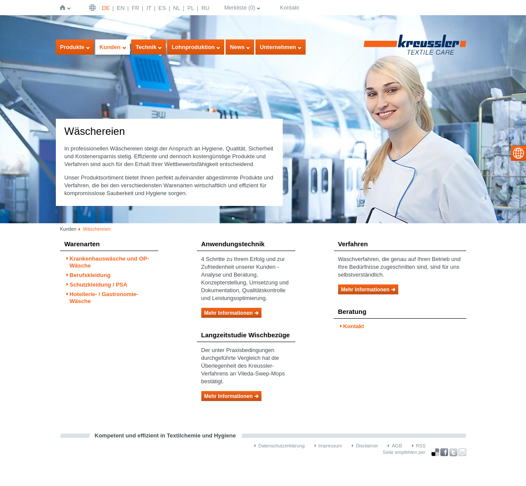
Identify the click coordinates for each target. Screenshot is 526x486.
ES (162, 8)
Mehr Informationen (228, 313)
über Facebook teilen (444, 452)
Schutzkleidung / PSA (99, 284)
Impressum (330, 445)
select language (518, 153)
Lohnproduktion (193, 47)
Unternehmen (278, 47)
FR (135, 8)
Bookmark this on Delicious (435, 452)
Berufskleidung (90, 275)
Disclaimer (367, 445)
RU (205, 8)
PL (190, 8)
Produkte (72, 47)
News (237, 47)
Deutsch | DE (93, 7)
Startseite (64, 7)
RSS (421, 445)
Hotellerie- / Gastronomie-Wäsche (104, 297)
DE (106, 8)
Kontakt (289, 7)
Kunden (110, 47)
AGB (397, 445)
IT (149, 8)
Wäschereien (96, 229)
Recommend (462, 452)
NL (177, 8)
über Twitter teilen (453, 452)
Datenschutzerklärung (281, 445)
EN (121, 8)
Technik (146, 47)
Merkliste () (239, 7)
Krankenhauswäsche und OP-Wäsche (109, 262)
